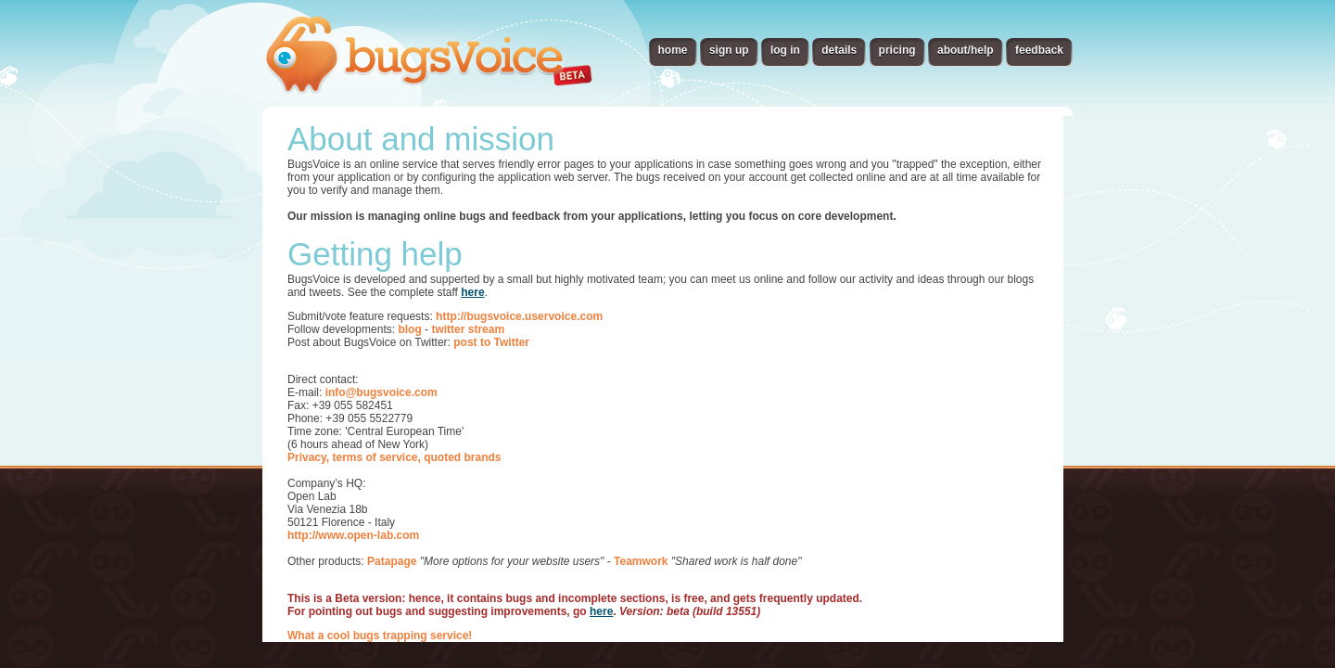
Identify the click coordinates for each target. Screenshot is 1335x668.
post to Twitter (491, 342)
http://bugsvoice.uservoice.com (519, 316)
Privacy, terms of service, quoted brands (394, 457)
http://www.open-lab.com (353, 535)
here (472, 292)
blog (409, 329)
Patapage (391, 561)
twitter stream (467, 329)
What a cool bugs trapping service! (379, 635)
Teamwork (641, 561)
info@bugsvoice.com (381, 392)
